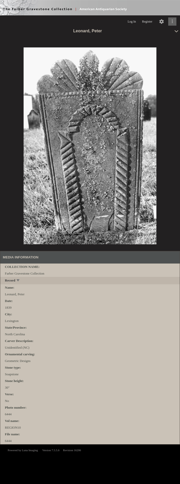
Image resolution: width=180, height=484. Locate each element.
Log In (132, 21)
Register (147, 21)
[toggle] (18, 281)
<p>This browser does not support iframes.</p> (90, 464)
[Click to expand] (172, 21)
